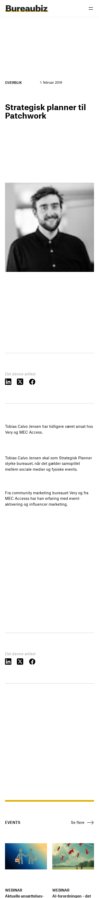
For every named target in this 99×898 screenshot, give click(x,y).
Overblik (13, 82)
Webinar (13, 890)
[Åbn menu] (91, 8)
